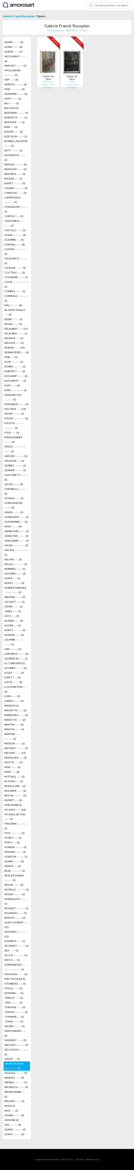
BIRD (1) (10, 126)
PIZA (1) (14, 832)
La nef (72, 82)
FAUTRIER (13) (15, 408)
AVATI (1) (12, 98)
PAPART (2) (13, 800)
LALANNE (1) (14, 642)
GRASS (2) (13, 512)
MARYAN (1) (12, 736)
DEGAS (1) (13, 323)
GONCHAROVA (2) (13, 505)
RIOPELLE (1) (16, 889)
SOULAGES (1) (15, 974)
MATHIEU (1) (16, 748)
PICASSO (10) (15, 809)
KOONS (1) (12, 625)
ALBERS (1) (13, 51)
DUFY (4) (12, 385)
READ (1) (14, 870)
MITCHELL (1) (14, 776)
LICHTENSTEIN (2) (15, 689)
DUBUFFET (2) (14, 371)
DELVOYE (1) (14, 342)
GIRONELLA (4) (15, 491)
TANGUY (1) (13, 997)
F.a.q (97, 1159)
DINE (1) (10, 357)
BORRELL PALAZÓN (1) (15, 143)
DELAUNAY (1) (15, 333)
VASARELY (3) (15, 1040)
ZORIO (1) (14, 1134)
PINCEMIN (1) (16, 826)
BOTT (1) (13, 150)
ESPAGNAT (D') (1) (13, 397)
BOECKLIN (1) (15, 136)
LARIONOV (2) (16, 653)
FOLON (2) (16, 418)
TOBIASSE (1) (14, 1007)
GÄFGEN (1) (15, 456)
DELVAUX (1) (13, 338)
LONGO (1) (14, 700)
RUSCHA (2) (14, 917)
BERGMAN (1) (16, 112)
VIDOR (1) (12, 1058)
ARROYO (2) (15, 84)
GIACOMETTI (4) (16, 477)
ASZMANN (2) (15, 93)
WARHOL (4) (14, 1077)
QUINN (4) (14, 861)
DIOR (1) (13, 361)
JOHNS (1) (13, 606)
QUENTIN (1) (16, 856)
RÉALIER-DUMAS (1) (14, 878)
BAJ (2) (11, 103)
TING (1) (13, 1002)
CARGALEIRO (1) (16, 209)
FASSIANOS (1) (16, 404)
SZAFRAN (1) (13, 993)
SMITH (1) (12, 959)
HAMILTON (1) (16, 535)
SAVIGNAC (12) (15, 934)
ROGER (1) (14, 894)
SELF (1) (11, 950)
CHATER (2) (15, 251)
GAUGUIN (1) (14, 460)
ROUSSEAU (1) (15, 912)
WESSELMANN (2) (15, 1094)
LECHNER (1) (15, 667)
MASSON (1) (14, 743)
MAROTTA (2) (14, 719)
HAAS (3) (12, 526)
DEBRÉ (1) (13, 319)
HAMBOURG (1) (16, 531)
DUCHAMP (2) (15, 375)
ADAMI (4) (13, 42)
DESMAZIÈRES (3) (16, 352)
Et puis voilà (48, 82)
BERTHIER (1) (14, 122)
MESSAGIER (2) (15, 757)
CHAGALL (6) (14, 244)
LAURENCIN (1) (16, 658)
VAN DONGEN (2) (15, 1033)
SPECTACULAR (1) (14, 978)
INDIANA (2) (14, 597)
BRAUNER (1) (14, 173)
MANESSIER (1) (16, 715)
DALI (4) (13, 305)
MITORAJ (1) (13, 781)
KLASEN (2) (13, 620)
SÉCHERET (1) (16, 945)
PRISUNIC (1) (15, 851)
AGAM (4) (13, 46)
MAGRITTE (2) (15, 710)
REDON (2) (13, 884)
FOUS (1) (11, 432)
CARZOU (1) (13, 216)
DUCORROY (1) (15, 380)
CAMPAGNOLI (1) (12, 200)
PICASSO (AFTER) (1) (14, 816)
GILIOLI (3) (13, 484)
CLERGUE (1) (15, 267)
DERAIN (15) (14, 347)
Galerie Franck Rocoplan (18, 16)
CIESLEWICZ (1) (15, 261)
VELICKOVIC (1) (16, 1052)
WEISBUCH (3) (16, 1087)
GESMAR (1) (15, 470)
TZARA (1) (13, 1021)
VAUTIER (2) (16, 1044)
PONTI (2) (12, 842)
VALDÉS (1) (14, 1026)
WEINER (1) (15, 1082)
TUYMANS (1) (14, 1016)
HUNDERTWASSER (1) (15, 590)
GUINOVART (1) (16, 516)
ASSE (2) (14, 89)
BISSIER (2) (13, 131)
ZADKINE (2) (11, 1120)
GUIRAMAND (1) (16, 521)
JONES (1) (12, 611)
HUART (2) (14, 582)
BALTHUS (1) (11, 107)
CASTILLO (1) (14, 230)
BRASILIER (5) (15, 169)
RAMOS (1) (12, 866)
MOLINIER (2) (15, 790)
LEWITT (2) (12, 677)
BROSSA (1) (13, 178)
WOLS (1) (9, 1105)
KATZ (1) (11, 615)
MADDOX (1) (11, 705)
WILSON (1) (14, 1101)
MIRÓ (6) (11, 771)
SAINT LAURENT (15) (16, 925)
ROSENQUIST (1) (15, 901)
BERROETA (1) (15, 117)
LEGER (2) (14, 672)
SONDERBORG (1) (15, 967)
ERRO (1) (15, 390)
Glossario (89, 1159)
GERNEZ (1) (15, 465)
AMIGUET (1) (15, 65)
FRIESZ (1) (15, 449)
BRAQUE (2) (15, 164)
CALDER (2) (16, 188)
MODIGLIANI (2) (14, 785)
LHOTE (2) (13, 682)
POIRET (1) (13, 837)
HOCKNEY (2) (15, 573)
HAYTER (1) (16, 552)
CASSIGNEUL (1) (14, 223)
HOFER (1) (12, 578)
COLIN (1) (16, 284)
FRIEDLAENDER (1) (13, 439)
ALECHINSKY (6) (15, 59)
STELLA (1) (13, 988)
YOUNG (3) (14, 1115)
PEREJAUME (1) (13, 804)
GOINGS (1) (13, 498)
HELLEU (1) (15, 564)
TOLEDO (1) (16, 1011)
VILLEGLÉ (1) (15, 1072)
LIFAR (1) (12, 696)
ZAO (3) (12, 1124)
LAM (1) (12, 649)
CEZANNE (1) (14, 239)
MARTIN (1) (14, 724)
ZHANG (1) (15, 1129)
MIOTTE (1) (13, 762)
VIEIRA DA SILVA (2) (14, 1066)
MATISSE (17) (15, 752)
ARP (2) (11, 79)
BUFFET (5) (14, 183)
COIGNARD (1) (16, 277)
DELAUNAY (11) (16, 328)
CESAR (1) (15, 234)
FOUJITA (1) (13, 425)
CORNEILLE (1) (16, 298)
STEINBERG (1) (15, 983)
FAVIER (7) (14, 413)
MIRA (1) (12, 767)
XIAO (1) (11, 1110)
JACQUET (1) (14, 601)
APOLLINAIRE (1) (12, 72)
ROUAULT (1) (16, 908)
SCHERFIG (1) (14, 941)
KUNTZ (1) (14, 630)
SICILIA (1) (15, 955)
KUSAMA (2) (14, 634)
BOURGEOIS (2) (15, 157)
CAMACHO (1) (15, 192)
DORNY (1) (15, 366)
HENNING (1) (14, 568)
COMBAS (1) (14, 291)
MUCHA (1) (15, 795)
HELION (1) (13, 559)
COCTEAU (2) (14, 272)
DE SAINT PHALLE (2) (14, 312)
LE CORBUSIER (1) (14, 663)
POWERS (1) (15, 847)
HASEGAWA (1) (16, 540)
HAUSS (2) (16, 545)
